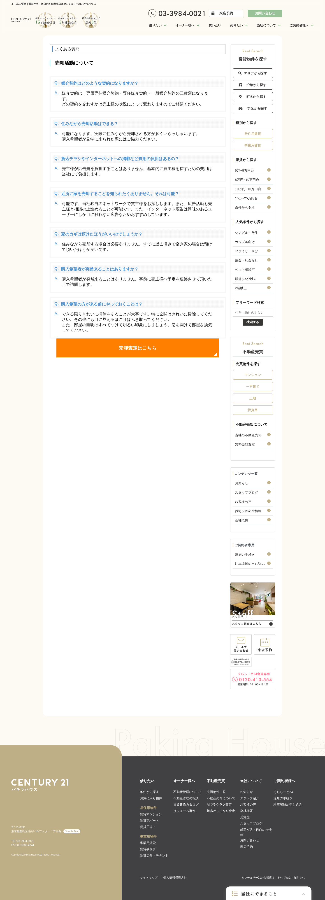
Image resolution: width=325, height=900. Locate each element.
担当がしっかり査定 (221, 811)
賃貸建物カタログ (186, 804)
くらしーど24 (283, 792)
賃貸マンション (151, 814)
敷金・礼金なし (246, 260)
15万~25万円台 (246, 198)
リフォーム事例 (184, 811)
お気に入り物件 (151, 798)
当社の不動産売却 (248, 435)
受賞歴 (245, 817)
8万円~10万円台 (247, 180)
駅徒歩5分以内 (246, 279)
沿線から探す (253, 85)
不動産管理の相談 (186, 798)
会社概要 (241, 520)
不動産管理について (187, 792)
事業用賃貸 (252, 145)
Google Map (72, 831)
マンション (252, 375)
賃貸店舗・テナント (154, 855)
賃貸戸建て (148, 827)
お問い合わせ (265, 13)
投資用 (253, 410)
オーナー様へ (184, 781)
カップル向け (245, 242)
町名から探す (252, 96)
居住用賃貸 (252, 133)
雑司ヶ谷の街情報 (248, 511)
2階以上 (241, 288)
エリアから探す (252, 73)
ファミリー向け (246, 251)
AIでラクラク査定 (219, 804)
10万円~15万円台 (248, 189)
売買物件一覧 (216, 792)
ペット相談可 (245, 269)
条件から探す (245, 207)
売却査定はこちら (138, 347)
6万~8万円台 (244, 170)
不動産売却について (221, 798)
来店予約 (226, 13)
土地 (252, 398)
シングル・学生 (246, 232)
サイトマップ (149, 877)
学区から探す (253, 108)
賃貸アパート (149, 820)
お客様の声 (243, 502)
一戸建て (253, 386)
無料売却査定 (245, 444)
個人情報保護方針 (175, 877)
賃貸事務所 (148, 849)
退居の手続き (245, 554)
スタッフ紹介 (249, 798)
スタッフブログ (246, 492)
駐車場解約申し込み (250, 564)
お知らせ (241, 483)
